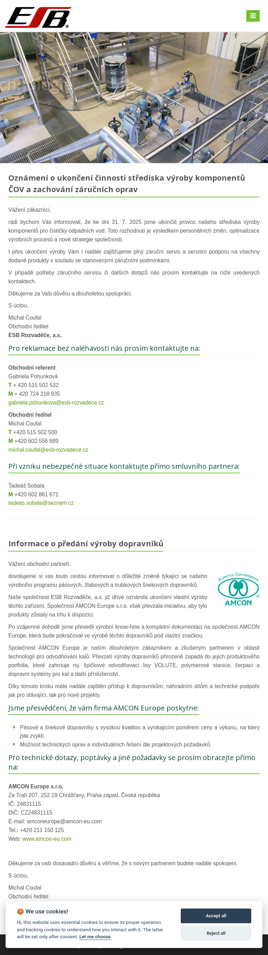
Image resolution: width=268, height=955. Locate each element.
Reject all (216, 933)
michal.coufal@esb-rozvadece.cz (48, 450)
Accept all (216, 915)
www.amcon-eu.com (46, 839)
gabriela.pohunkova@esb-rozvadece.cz (56, 403)
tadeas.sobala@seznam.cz (41, 503)
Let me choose (94, 936)
